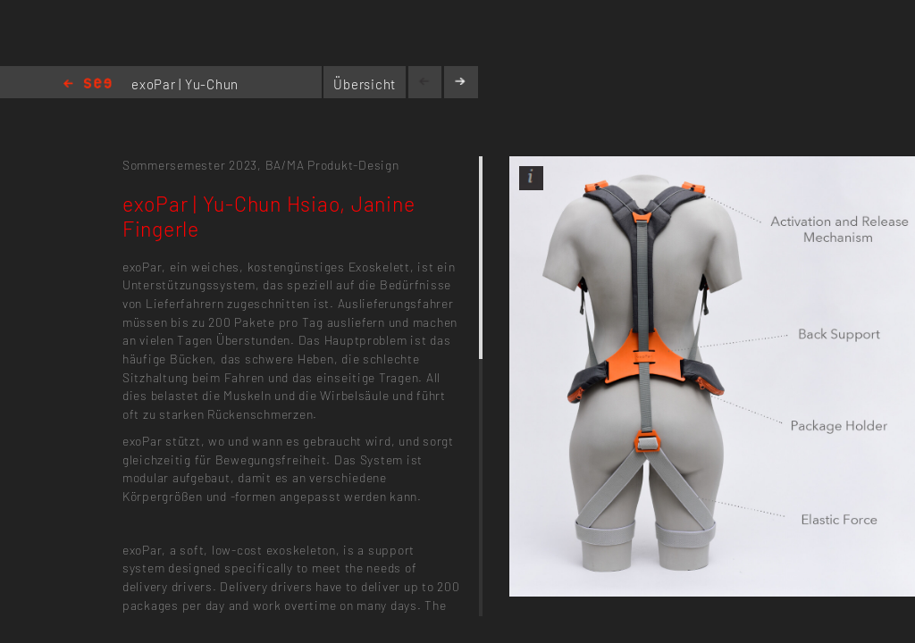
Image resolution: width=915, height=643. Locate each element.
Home (87, 84)
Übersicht (364, 84)
